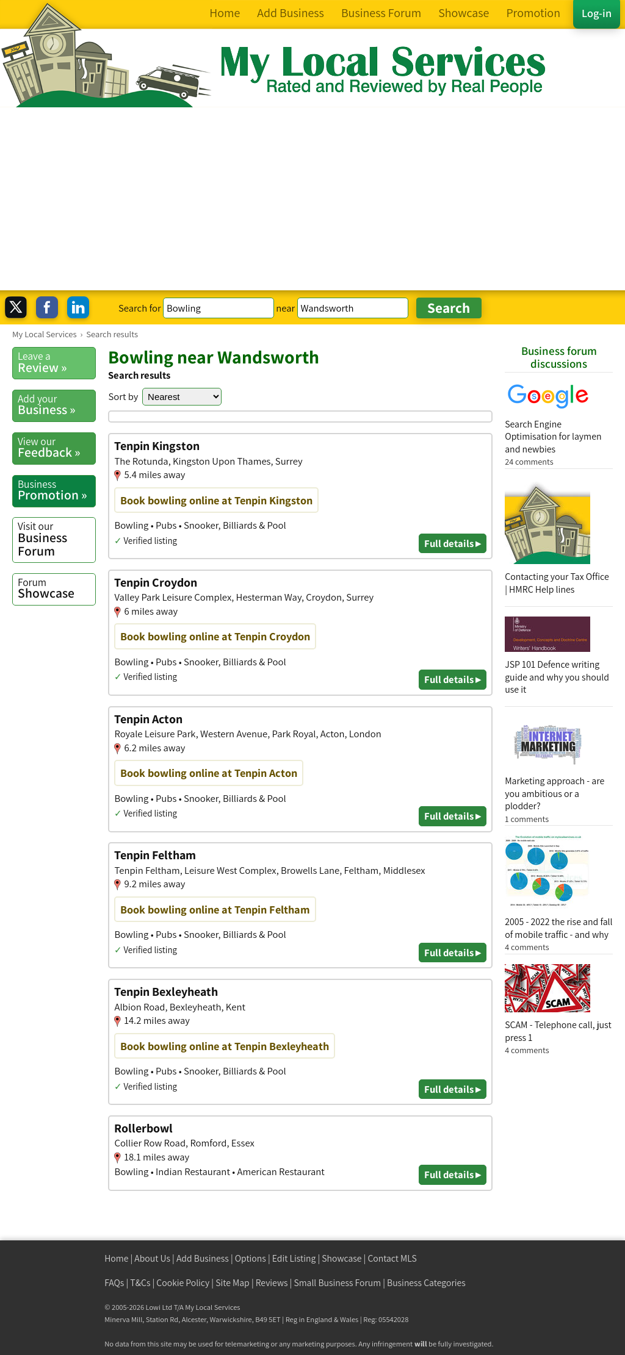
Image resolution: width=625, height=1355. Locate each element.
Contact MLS (391, 1258)
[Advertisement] (312, 198)
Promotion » (56, 490)
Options (250, 1258)
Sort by (123, 396)
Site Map (232, 1283)
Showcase (56, 588)
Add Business (202, 1258)
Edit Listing (294, 1258)
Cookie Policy (182, 1283)
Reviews (272, 1283)
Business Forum (56, 539)
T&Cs (140, 1283)
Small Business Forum (337, 1283)
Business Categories (426, 1283)
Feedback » (56, 447)
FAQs (114, 1283)
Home (116, 1258)
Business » (56, 404)
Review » (56, 362)
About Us (152, 1258)
